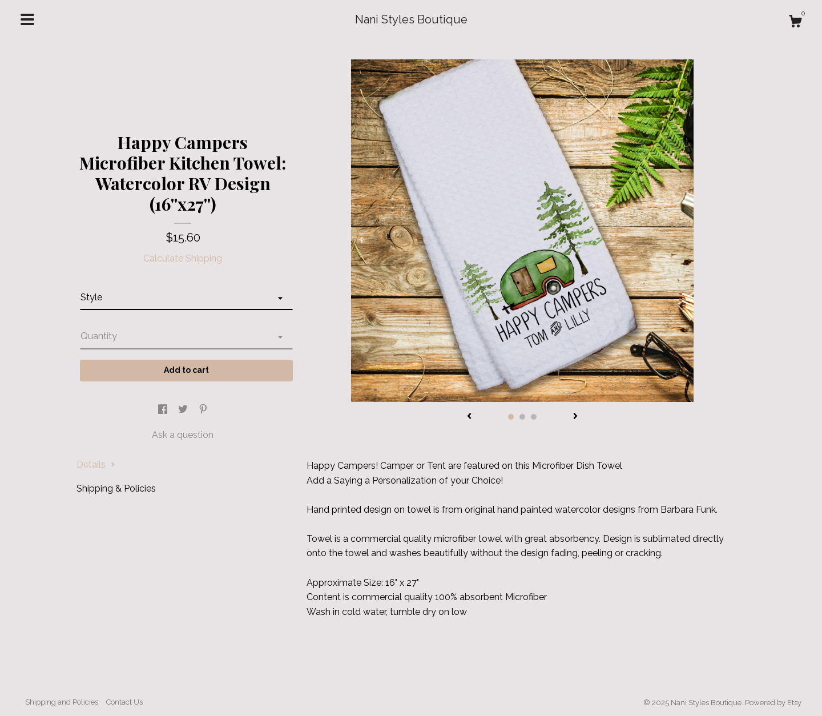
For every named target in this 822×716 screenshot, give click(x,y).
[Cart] (795, 22)
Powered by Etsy (773, 702)
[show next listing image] (575, 417)
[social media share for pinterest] (203, 410)
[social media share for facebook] (164, 410)
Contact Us (124, 702)
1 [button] (511, 417)
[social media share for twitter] (184, 410)
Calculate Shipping (182, 258)
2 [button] (522, 417)
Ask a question (182, 434)
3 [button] (534, 417)
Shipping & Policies (116, 488)
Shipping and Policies (61, 702)
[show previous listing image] (469, 417)
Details (95, 464)
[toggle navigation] (27, 19)
